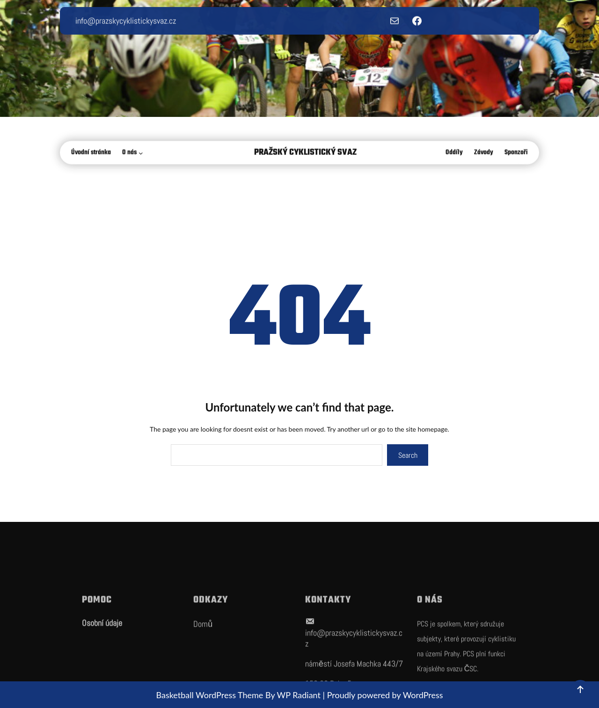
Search (407, 455)
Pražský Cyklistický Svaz (305, 153)
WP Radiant (299, 695)
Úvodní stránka (91, 153)
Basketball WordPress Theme (210, 695)
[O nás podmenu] (143, 154)
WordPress (423, 695)
